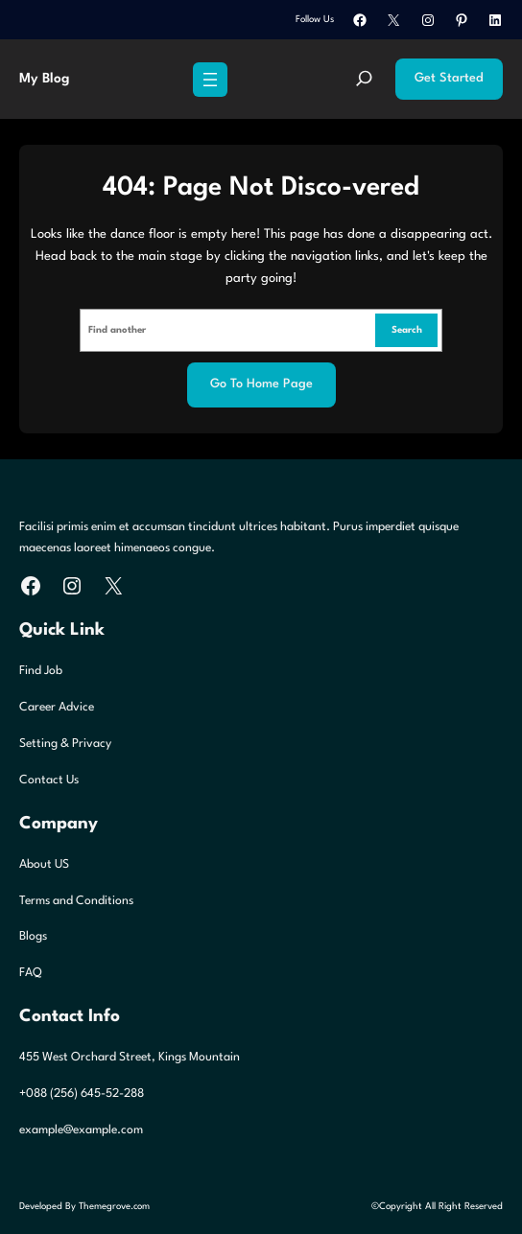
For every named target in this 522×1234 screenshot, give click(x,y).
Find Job (40, 670)
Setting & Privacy (65, 743)
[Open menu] (210, 79)
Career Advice (56, 707)
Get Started (449, 78)
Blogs (33, 936)
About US (44, 864)
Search (407, 330)
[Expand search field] (364, 79)
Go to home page (261, 384)
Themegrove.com (114, 1206)
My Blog (44, 78)
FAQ (30, 972)
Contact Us (49, 780)
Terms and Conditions (76, 901)
